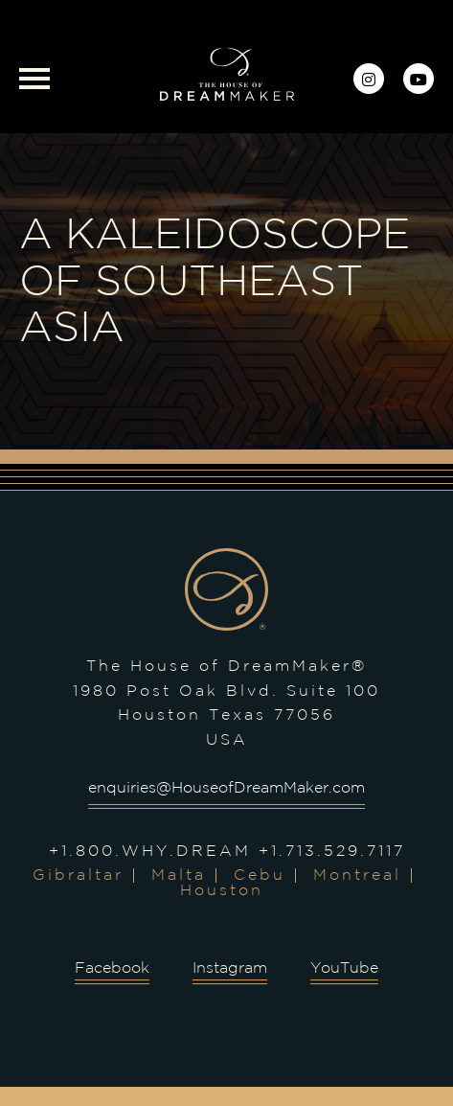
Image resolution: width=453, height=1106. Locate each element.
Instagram (230, 968)
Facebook (112, 968)
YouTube (344, 968)
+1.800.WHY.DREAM (150, 851)
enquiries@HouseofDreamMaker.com (226, 788)
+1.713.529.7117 (332, 851)
